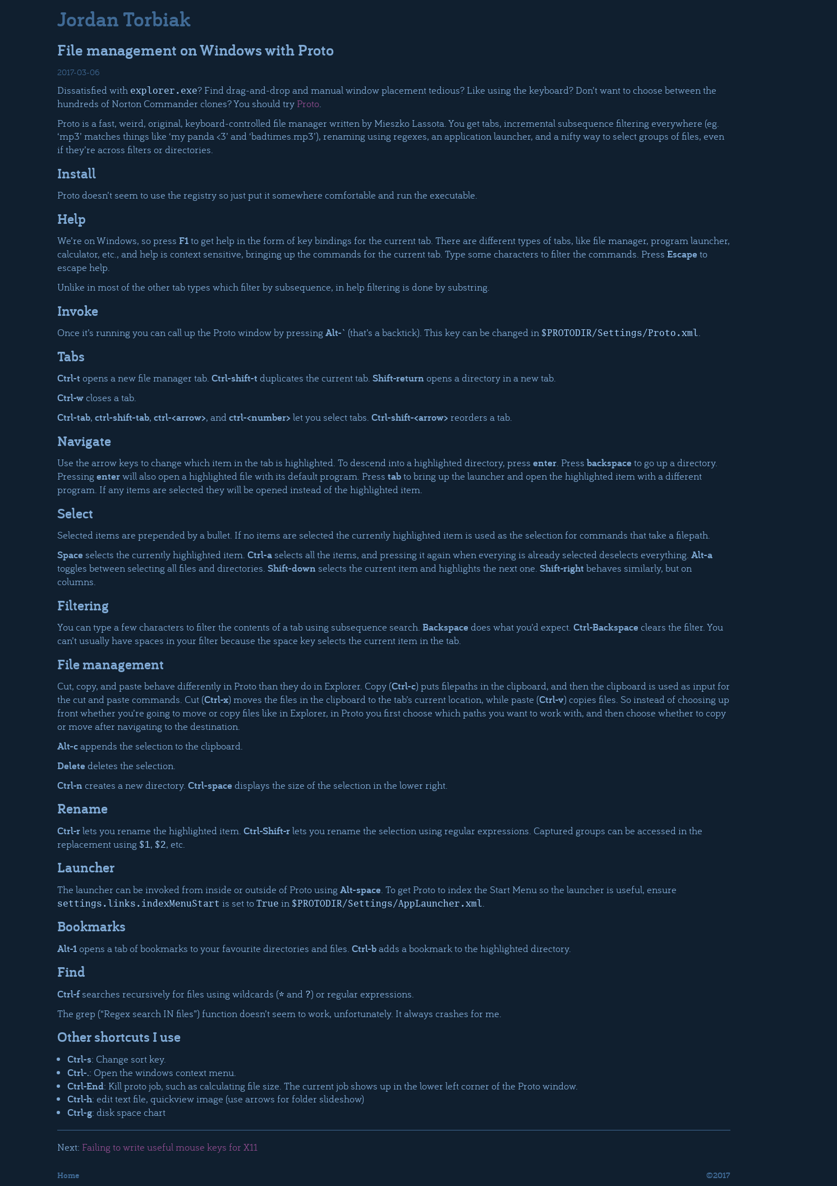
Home (68, 1175)
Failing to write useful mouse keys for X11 (169, 1146)
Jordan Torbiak (124, 18)
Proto (308, 103)
